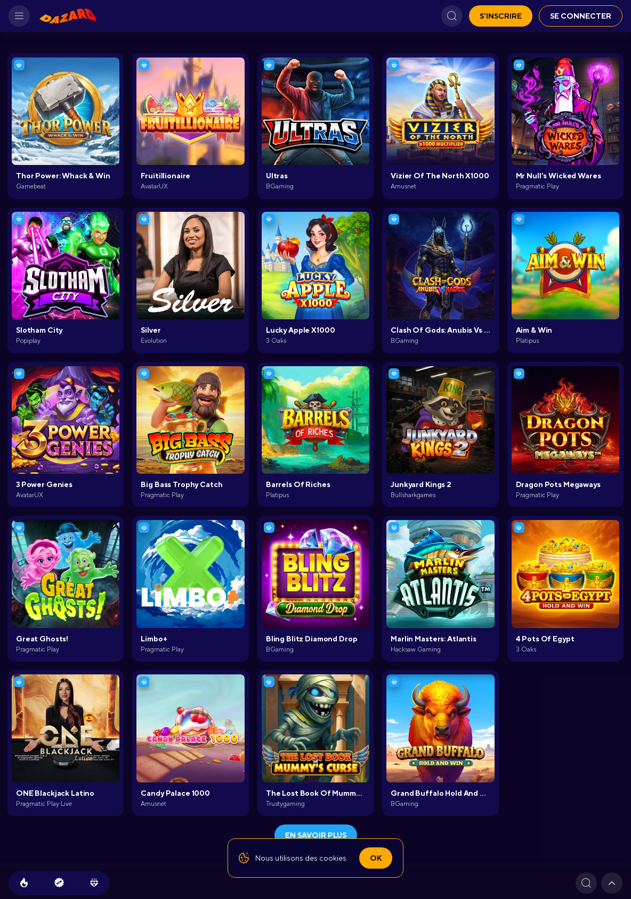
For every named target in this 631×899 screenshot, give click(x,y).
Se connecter (580, 16)
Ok (376, 858)
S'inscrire (501, 16)
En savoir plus (315, 835)
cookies (332, 858)
